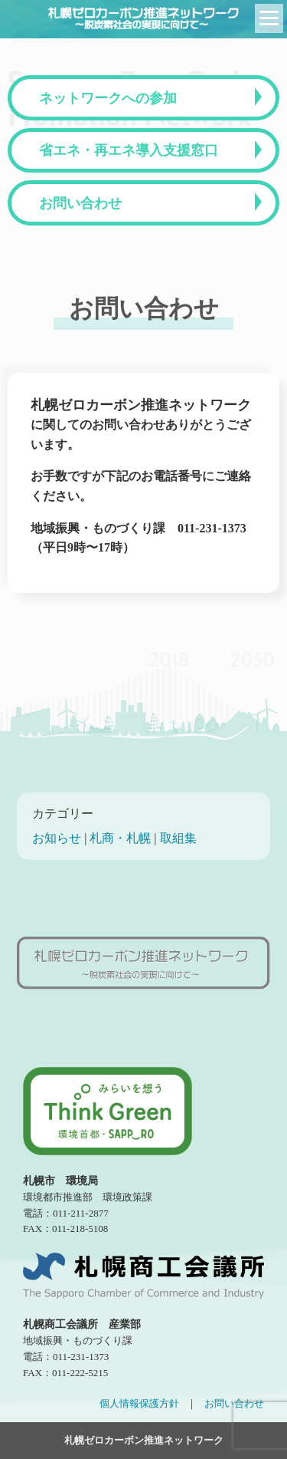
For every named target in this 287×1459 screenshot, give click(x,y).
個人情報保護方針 (139, 1403)
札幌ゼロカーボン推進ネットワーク (143, 1440)
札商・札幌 (120, 838)
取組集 (178, 838)
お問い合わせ (80, 203)
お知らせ (56, 838)
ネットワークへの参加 (108, 98)
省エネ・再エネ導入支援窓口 (128, 150)
